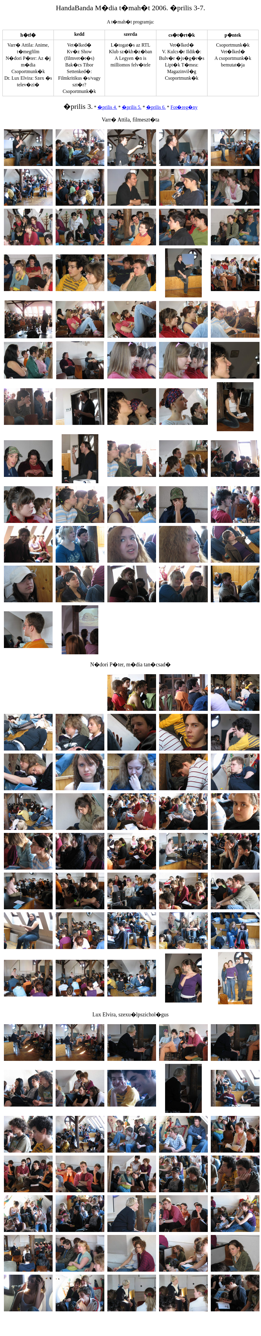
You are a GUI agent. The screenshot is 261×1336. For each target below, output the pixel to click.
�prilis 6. (156, 107)
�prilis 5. (131, 107)
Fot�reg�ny (184, 107)
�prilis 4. (107, 107)
